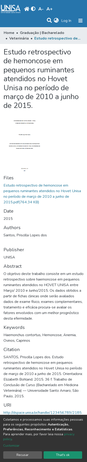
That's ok (63, 455)
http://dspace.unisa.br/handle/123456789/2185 (42, 412)
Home (9, 32)
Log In (66, 20)
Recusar (22, 455)
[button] (56, 20)
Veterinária (19, 38)
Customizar (11, 445)
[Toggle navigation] (80, 20)
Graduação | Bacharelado (42, 32)
